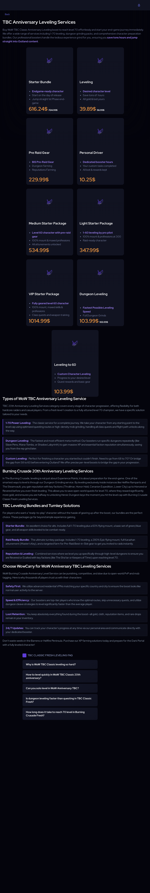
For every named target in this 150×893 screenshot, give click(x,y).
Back (5, 14)
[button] (60, 664)
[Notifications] (139, 5)
